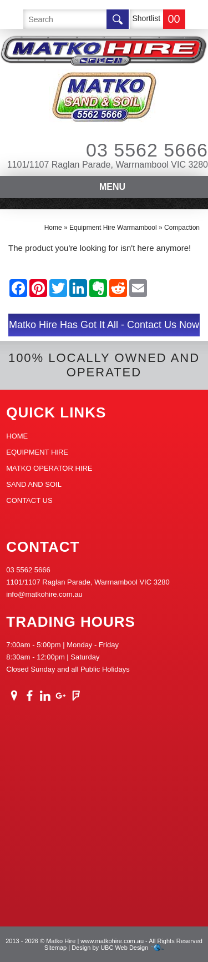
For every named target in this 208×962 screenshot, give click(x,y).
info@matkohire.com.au (44, 594)
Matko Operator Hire (49, 468)
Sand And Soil (34, 484)
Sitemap (55, 947)
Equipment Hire (37, 452)
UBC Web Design (124, 947)
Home (53, 227)
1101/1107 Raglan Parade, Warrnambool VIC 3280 (107, 164)
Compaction (182, 227)
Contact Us (29, 500)
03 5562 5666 (132, 149)
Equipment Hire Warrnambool (113, 227)
